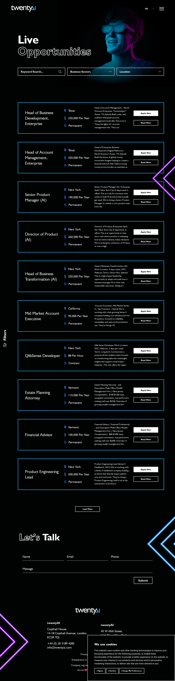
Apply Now (146, 113)
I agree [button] (100, 671)
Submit (143, 580)
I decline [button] (112, 671)
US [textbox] (146, 8)
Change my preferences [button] (132, 671)
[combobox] (148, 9)
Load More (87, 509)
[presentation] (43, 582)
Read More (146, 123)
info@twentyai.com (59, 647)
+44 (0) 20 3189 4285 (60, 643)
